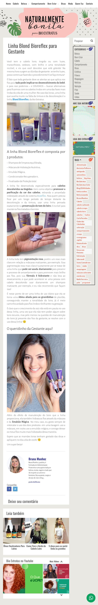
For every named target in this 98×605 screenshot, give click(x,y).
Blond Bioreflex (21, 99)
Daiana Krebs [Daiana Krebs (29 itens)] (82, 243)
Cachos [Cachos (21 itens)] (87, 215)
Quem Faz (79, 3)
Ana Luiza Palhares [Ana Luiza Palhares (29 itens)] (84, 168)
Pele (76, 89)
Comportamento (38, 3)
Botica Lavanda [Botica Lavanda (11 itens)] (82, 195)
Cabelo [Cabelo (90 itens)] (79, 202)
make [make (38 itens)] (84, 266)
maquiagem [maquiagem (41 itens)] (81, 269)
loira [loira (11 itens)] (78, 266)
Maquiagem (79, 78)
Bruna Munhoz (37, 459)
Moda (70, 3)
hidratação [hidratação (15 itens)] (81, 256)
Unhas (77, 97)
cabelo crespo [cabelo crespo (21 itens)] (82, 208)
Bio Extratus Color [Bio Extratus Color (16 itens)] (83, 185)
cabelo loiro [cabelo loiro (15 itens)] (81, 212)
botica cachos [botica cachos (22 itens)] (82, 192)
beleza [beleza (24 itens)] (79, 178)
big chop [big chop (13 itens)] (87, 178)
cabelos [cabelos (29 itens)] (80, 215)
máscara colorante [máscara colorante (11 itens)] (84, 273)
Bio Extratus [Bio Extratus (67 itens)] (81, 182)
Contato (89, 3)
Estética (78, 71)
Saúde (77, 93)
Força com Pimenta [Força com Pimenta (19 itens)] (80, 251)
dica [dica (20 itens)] (78, 247)
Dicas (63, 3)
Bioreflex (41, 196)
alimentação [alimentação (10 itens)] (81, 165)
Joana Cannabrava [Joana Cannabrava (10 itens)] (83, 263)
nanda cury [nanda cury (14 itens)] (81, 276)
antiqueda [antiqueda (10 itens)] (81, 171)
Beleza (24, 3)
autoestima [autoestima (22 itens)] (81, 175)
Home (8, 3)
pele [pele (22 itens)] (78, 283)
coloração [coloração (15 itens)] (80, 227)
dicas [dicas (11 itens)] (84, 247)
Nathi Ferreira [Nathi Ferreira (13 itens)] (82, 279)
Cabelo (16, 3)
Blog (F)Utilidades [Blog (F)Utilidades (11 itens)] (83, 188)
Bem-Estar (52, 3)
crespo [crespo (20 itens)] (79, 234)
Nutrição (78, 86)
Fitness (77, 75)
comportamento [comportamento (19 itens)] (83, 231)
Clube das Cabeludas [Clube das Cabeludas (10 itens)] (81, 223)
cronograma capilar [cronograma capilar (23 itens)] (81, 239)
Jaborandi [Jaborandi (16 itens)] (80, 259)
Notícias (78, 82)
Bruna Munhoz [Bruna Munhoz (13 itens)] (82, 198)
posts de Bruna (34, 482)
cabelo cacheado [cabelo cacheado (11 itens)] (83, 205)
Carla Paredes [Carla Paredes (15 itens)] (82, 218)
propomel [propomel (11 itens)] (86, 283)
